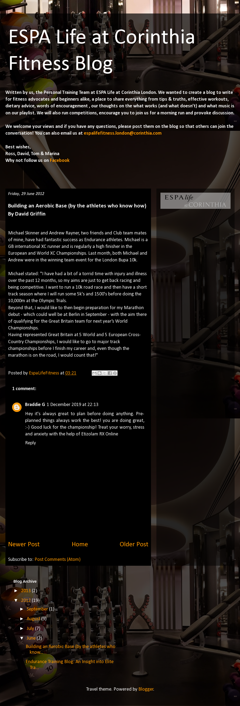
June (32, 638)
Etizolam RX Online (99, 434)
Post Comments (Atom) (58, 559)
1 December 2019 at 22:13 (72, 404)
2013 (26, 591)
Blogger (145, 689)
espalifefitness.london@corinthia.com (123, 133)
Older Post (134, 544)
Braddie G (35, 404)
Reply (30, 443)
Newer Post (24, 544)
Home (80, 544)
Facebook (59, 160)
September (38, 609)
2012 (26, 600)
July (31, 628)
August (34, 619)
